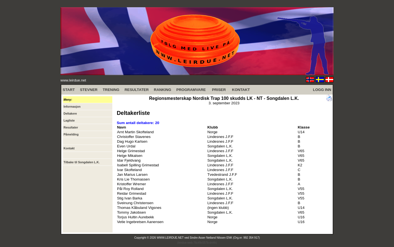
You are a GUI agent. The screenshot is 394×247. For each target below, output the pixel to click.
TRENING (111, 90)
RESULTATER (137, 90)
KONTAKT (241, 90)
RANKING (162, 90)
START (69, 90)
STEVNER (89, 90)
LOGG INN (322, 90)
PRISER (219, 90)
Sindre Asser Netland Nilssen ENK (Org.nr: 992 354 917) (225, 237)
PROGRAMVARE (191, 90)
